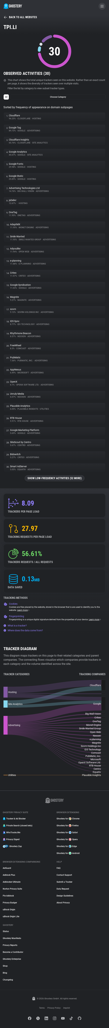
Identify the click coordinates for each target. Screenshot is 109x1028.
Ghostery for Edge (67, 846)
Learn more (23, 610)
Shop (5, 966)
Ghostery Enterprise (12, 959)
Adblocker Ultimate (11, 882)
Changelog (8, 980)
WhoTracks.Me (11, 832)
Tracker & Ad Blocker (14, 818)
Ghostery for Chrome (68, 818)
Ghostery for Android (68, 853)
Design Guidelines (65, 896)
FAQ (58, 868)
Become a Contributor (13, 952)
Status (6, 931)
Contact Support (64, 875)
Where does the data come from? (23, 630)
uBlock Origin (9, 909)
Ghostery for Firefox (68, 825)
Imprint (66, 1008)
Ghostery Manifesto (12, 938)
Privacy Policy (54, 1008)
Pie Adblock (8, 896)
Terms (42, 1008)
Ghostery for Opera (67, 839)
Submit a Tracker (64, 882)
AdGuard (7, 868)
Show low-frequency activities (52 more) (55, 478)
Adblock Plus (9, 875)
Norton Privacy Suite (12, 889)
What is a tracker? (15, 625)
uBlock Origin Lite (11, 916)
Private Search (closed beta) (17, 825)
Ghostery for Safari (67, 832)
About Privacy (63, 902)
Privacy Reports (10, 945)
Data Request (63, 889)
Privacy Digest (11, 839)
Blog (5, 973)
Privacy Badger (10, 902)
